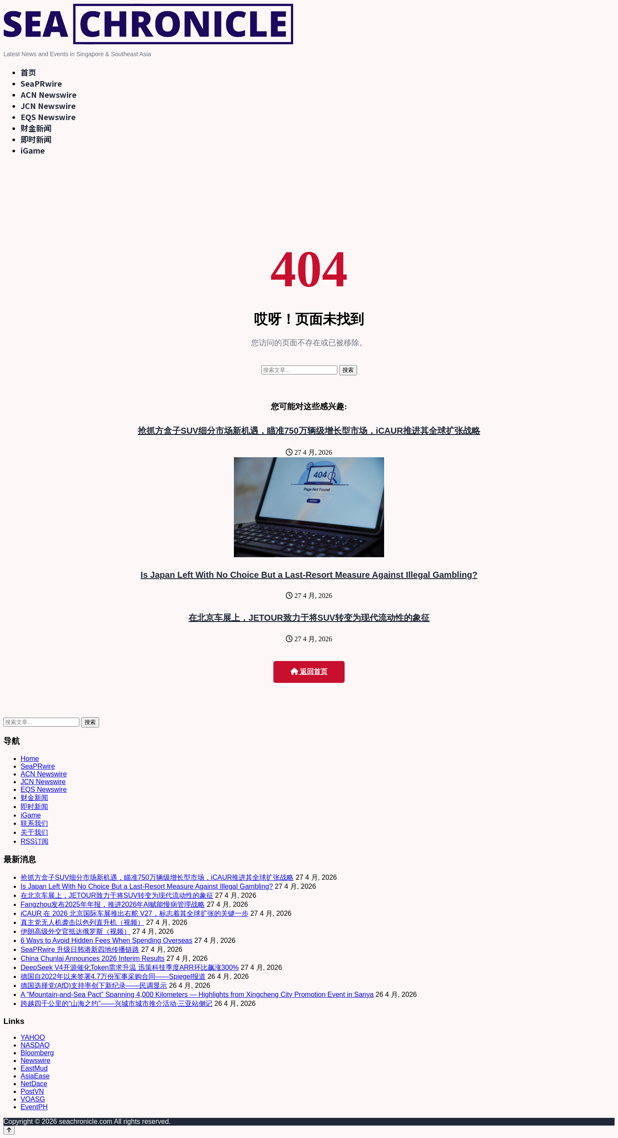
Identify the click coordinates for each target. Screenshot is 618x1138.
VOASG (33, 1099)
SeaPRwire (41, 83)
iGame (33, 150)
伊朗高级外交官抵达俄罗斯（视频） (75, 931)
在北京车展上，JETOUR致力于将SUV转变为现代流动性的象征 (309, 617)
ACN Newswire (48, 94)
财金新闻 (36, 127)
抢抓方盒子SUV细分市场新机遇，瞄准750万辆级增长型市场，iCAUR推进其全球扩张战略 (309, 430)
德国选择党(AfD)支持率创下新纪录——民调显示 (94, 985)
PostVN (32, 1091)
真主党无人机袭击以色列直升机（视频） (82, 922)
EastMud (34, 1068)
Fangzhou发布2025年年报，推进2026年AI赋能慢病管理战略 (113, 904)
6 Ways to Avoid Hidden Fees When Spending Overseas (106, 940)
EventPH (34, 1107)
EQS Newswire (48, 116)
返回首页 (309, 671)
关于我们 (34, 832)
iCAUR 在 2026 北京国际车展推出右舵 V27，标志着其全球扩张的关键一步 (134, 913)
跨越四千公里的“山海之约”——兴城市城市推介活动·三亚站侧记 (116, 1003)
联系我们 (34, 823)
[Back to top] (9, 1130)
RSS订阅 (34, 841)
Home (30, 758)
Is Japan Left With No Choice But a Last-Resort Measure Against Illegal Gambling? (309, 575)
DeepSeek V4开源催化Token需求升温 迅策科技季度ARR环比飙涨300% (130, 967)
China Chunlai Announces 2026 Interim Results (92, 958)
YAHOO (33, 1037)
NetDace (34, 1083)
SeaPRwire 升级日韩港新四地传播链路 (80, 949)
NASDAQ (35, 1045)
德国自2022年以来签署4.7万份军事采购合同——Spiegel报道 (113, 976)
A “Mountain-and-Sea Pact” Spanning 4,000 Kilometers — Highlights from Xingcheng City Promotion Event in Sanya (197, 994)
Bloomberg (37, 1052)
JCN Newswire (48, 105)
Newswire (35, 1060)
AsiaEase (35, 1076)
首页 (28, 72)
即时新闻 (36, 139)
